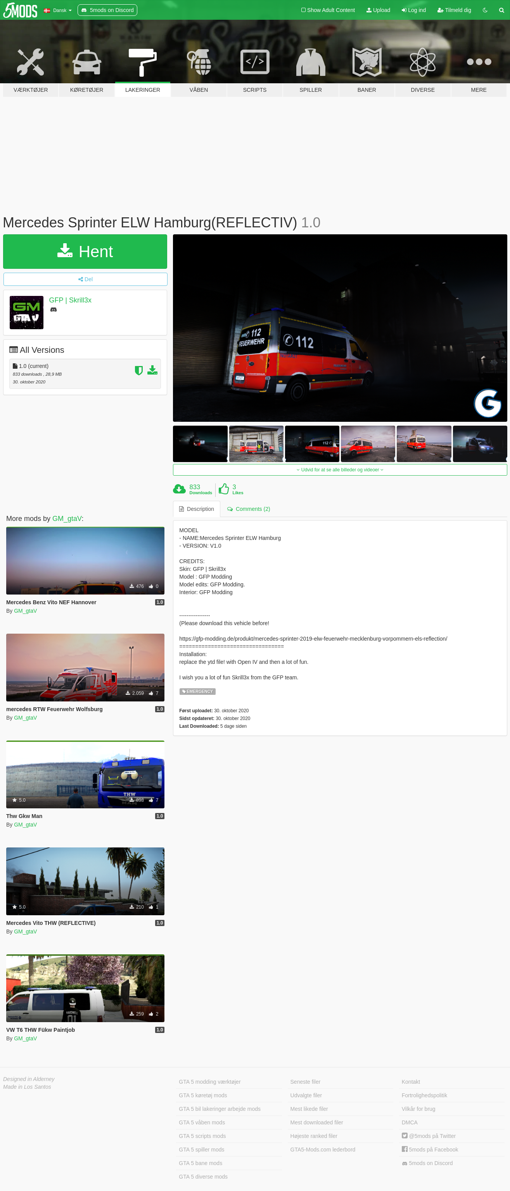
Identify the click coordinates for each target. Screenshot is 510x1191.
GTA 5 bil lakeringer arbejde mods (220, 1109)
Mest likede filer (309, 1109)
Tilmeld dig (454, 10)
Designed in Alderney (29, 1079)
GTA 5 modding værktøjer (209, 1082)
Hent (85, 251)
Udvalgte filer (306, 1095)
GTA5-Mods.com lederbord (323, 1149)
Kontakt (411, 1082)
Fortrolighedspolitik (425, 1095)
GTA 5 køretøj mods (203, 1095)
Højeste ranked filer (313, 1136)
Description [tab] (196, 509)
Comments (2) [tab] (248, 509)
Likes (237, 492)
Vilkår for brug (419, 1109)
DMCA (410, 1122)
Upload (378, 10)
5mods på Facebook (430, 1149)
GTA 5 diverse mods (203, 1177)
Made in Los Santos (27, 1087)
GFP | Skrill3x (70, 300)
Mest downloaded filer (316, 1122)
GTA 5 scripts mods (202, 1136)
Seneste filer (305, 1082)
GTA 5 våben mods (202, 1122)
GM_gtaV (66, 518)
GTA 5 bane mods (200, 1163)
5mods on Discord (427, 1163)
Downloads (201, 492)
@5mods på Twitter (429, 1136)
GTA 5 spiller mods (201, 1149)
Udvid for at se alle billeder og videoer (340, 470)
